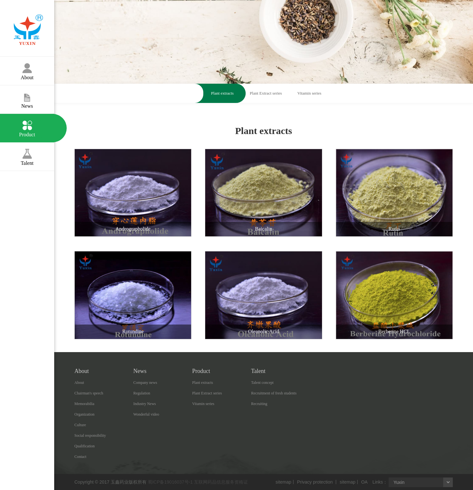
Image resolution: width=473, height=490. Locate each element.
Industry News (144, 403)
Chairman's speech (88, 393)
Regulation (141, 393)
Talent (27, 154)
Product (27, 125)
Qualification (84, 446)
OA (364, 482)
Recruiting (259, 403)
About (27, 68)
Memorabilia (84, 403)
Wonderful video (146, 414)
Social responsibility (90, 435)
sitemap (283, 482)
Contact (80, 456)
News (27, 97)
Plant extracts (222, 93)
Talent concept (262, 382)
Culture (80, 425)
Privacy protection (315, 482)
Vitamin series (309, 93)
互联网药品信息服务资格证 (221, 482)
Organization (84, 414)
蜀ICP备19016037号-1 (170, 482)
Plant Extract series (266, 93)
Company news (145, 382)
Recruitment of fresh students (274, 393)
